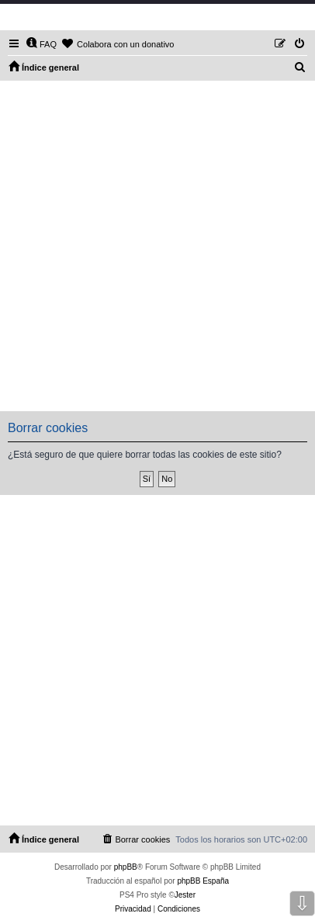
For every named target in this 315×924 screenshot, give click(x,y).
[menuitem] (41, 44)
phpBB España (203, 881)
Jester (185, 895)
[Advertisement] (157, 245)
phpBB (125, 867)
